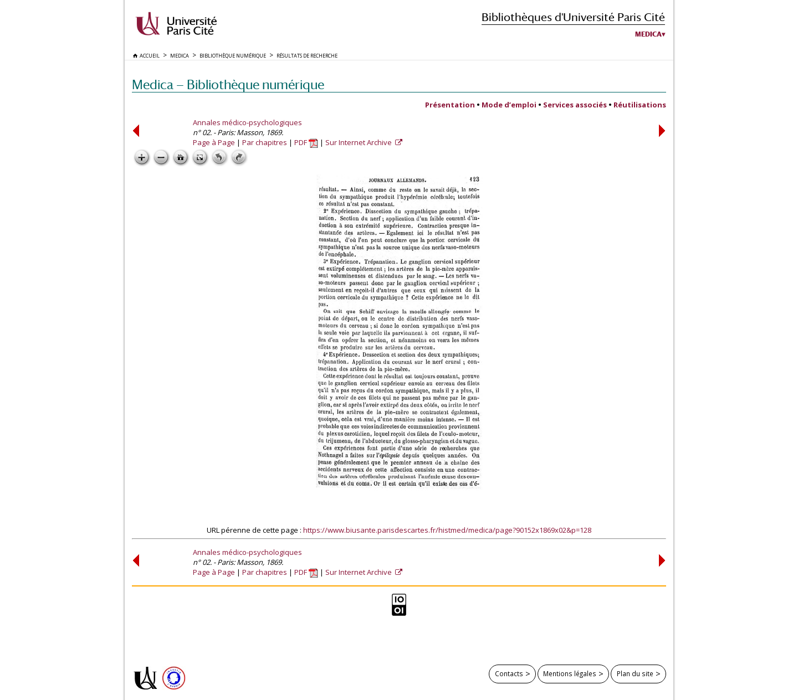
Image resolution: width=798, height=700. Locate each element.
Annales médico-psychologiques (247, 122)
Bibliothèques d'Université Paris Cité (573, 17)
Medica (648, 34)
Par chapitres (264, 142)
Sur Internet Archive (359, 142)
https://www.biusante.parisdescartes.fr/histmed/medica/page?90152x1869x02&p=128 (447, 530)
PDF (306, 142)
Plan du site (635, 673)
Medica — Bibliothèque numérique (228, 84)
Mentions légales (569, 673)
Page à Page (214, 142)
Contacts (509, 673)
